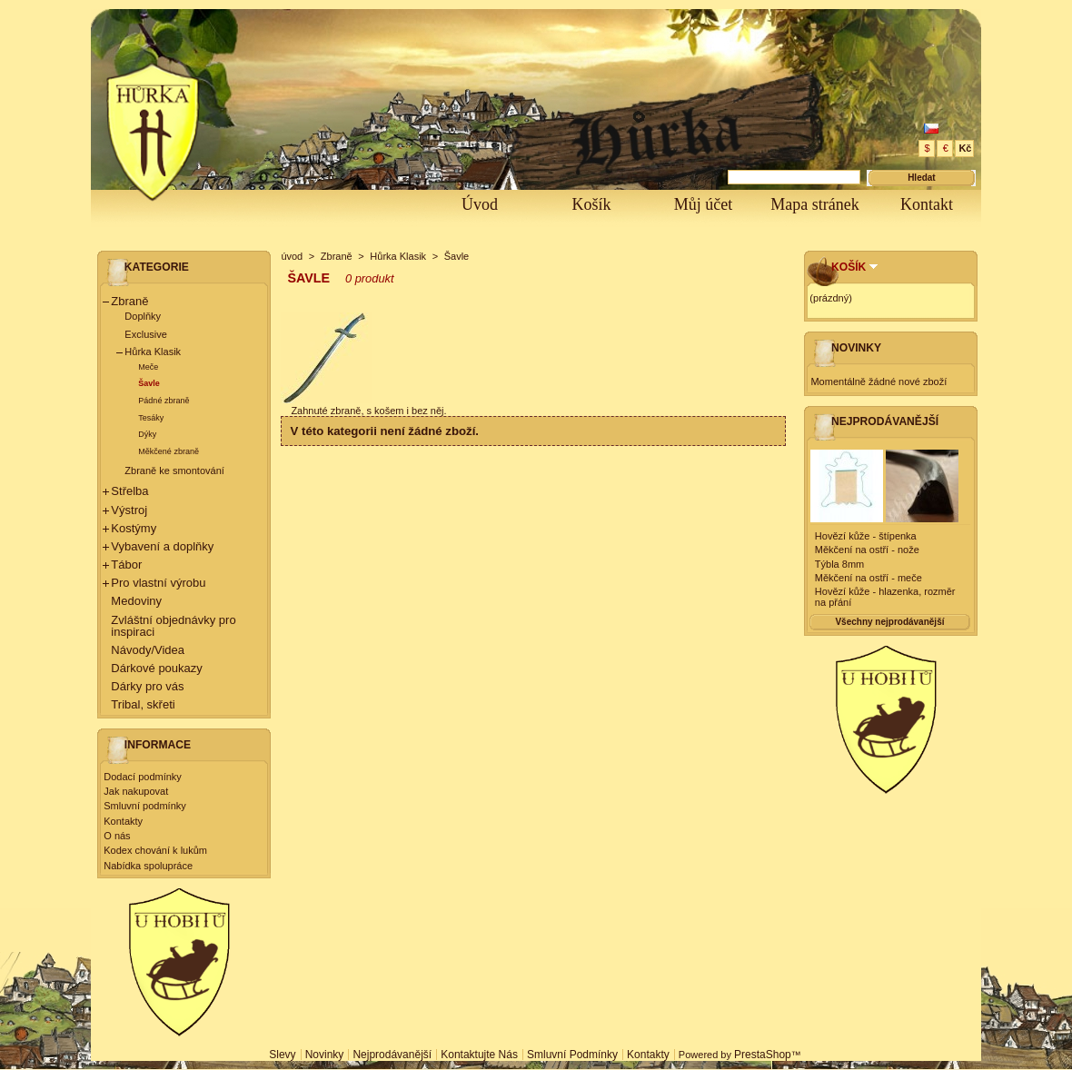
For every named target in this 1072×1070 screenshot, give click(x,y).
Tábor (126, 564)
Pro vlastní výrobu (158, 582)
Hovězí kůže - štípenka (866, 535)
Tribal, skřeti (142, 704)
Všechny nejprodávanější (889, 622)
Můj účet (703, 204)
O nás (117, 835)
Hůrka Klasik (152, 351)
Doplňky (142, 316)
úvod (292, 256)
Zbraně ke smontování (173, 470)
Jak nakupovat (136, 791)
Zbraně (129, 301)
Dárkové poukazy (156, 668)
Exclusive (145, 334)
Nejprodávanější (884, 421)
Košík (590, 204)
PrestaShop (762, 1054)
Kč (964, 148)
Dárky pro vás (147, 686)
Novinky (856, 348)
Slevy (282, 1054)
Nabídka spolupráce (148, 865)
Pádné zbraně (163, 400)
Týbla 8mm (839, 564)
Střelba (129, 491)
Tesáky (151, 417)
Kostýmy (133, 528)
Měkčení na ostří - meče (868, 577)
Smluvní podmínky (144, 805)
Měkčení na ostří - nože (867, 549)
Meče (148, 367)
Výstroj (129, 510)
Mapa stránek (814, 204)
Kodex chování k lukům (155, 850)
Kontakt (926, 204)
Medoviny (136, 601)
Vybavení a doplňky (162, 546)
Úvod (480, 204)
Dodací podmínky (143, 776)
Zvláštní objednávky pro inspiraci (173, 626)
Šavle (149, 383)
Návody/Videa (147, 650)
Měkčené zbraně (168, 451)
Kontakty (123, 821)
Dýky (147, 434)
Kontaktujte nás (479, 1054)
